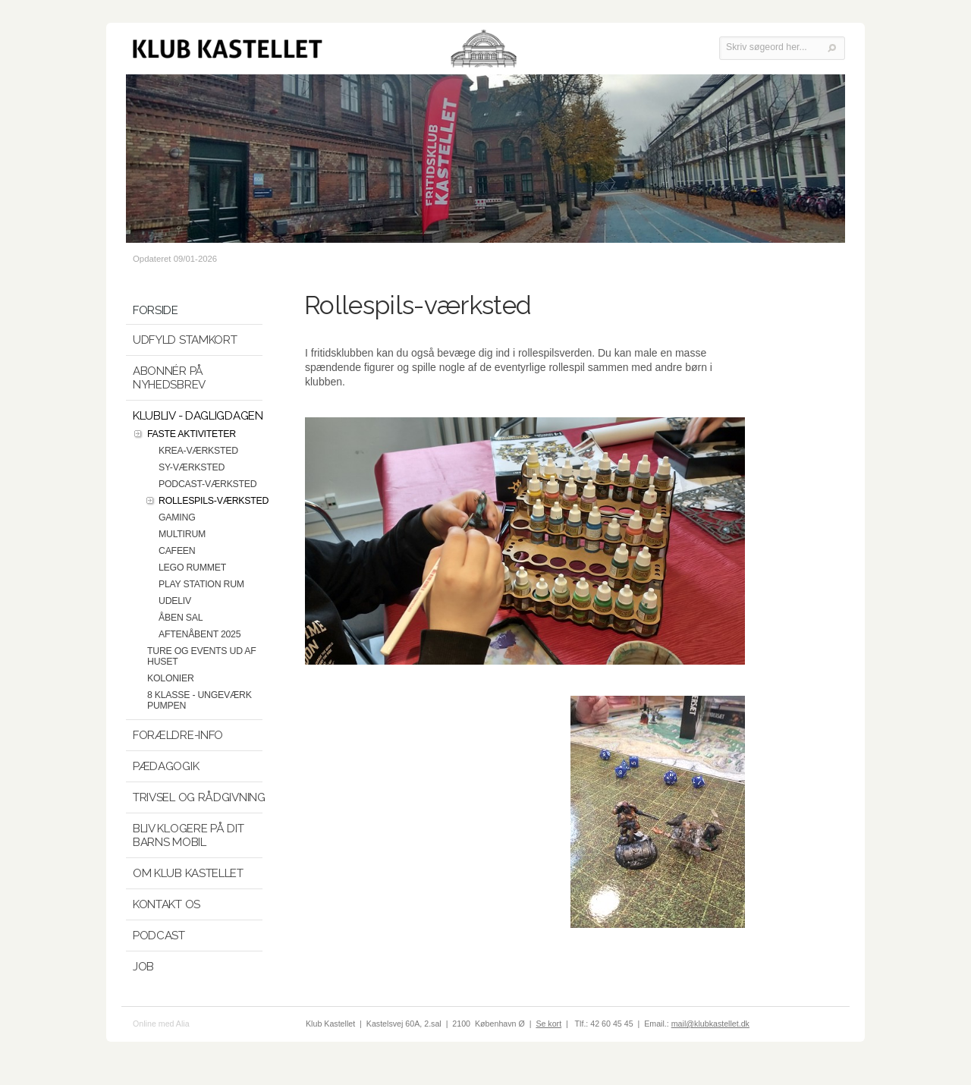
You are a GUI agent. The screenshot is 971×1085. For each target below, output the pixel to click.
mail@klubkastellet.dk (710, 1023)
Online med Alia (161, 1023)
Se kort (548, 1023)
